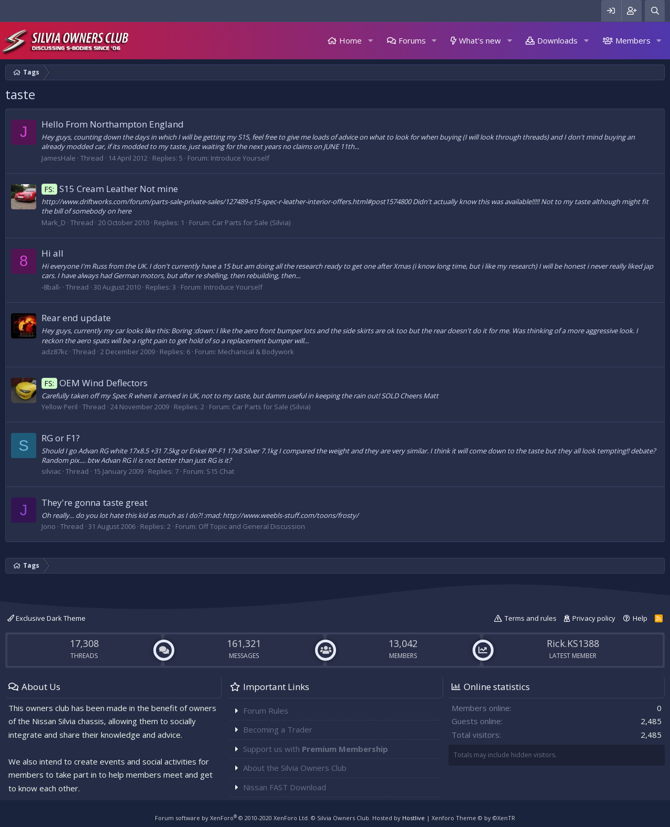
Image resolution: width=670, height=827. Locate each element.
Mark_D (53, 222)
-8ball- (51, 287)
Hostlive (413, 818)
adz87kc (54, 351)
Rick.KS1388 (573, 643)
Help (640, 618)
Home (350, 40)
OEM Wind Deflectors (94, 383)
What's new (480, 40)
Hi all (52, 253)
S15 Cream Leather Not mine (109, 189)
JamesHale (58, 158)
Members (633, 40)
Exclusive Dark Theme (46, 618)
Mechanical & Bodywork (256, 351)
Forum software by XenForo (232, 818)
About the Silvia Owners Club (295, 767)
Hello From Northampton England (112, 124)
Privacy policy (593, 618)
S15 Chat (220, 471)
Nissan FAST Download (284, 787)
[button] (370, 40)
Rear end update (76, 318)
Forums (412, 40)
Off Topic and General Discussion (251, 526)
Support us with (315, 749)
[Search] (655, 11)
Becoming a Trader (277, 729)
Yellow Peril (59, 406)
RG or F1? (60, 438)
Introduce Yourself (240, 158)
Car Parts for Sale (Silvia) (251, 222)
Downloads (557, 40)
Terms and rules (531, 618)
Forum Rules (265, 710)
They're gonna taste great (94, 502)
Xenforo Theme (473, 818)
